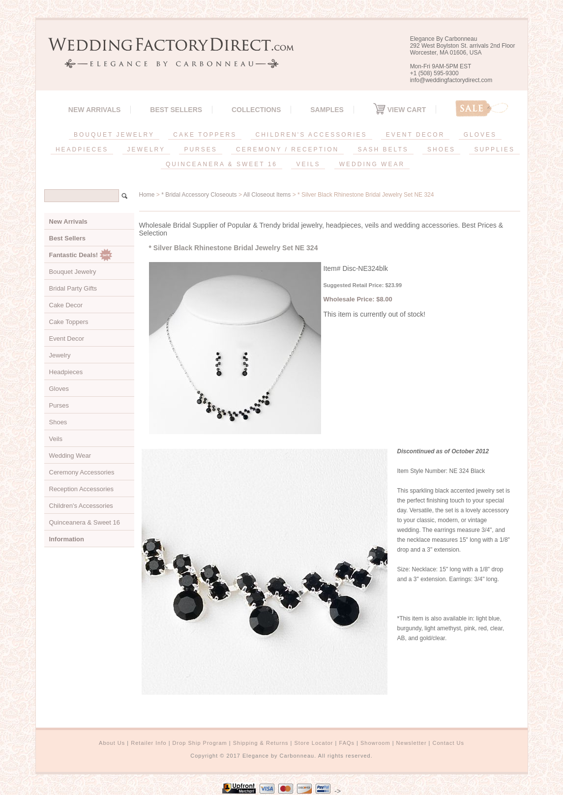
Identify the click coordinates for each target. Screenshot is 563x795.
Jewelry (60, 355)
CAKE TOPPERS (205, 134)
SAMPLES (327, 110)
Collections (256, 110)
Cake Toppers (69, 321)
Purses (59, 405)
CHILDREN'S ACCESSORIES (311, 134)
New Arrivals (94, 110)
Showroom (375, 743)
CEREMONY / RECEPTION (287, 149)
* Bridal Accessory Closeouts (199, 194)
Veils (55, 438)
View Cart (399, 110)
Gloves (59, 388)
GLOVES (480, 134)
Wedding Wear (70, 455)
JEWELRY (146, 149)
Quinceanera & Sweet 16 (84, 522)
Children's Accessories (81, 505)
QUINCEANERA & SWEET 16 (221, 164)
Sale (481, 108)
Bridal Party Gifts (73, 288)
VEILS (308, 164)
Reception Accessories (81, 489)
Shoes (58, 422)
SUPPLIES (494, 149)
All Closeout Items (267, 194)
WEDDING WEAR (372, 164)
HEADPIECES (82, 149)
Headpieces (66, 372)
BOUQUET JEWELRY (114, 134)
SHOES (441, 149)
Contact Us (448, 743)
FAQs (347, 743)
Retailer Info (148, 743)
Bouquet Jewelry (72, 271)
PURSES (200, 149)
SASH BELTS (383, 149)
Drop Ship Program (200, 743)
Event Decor (67, 338)
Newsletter (411, 743)
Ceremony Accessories (82, 472)
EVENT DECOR (415, 134)
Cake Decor (66, 305)
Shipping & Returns (261, 743)
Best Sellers (176, 110)
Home (147, 194)
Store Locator (313, 743)
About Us (112, 743)
